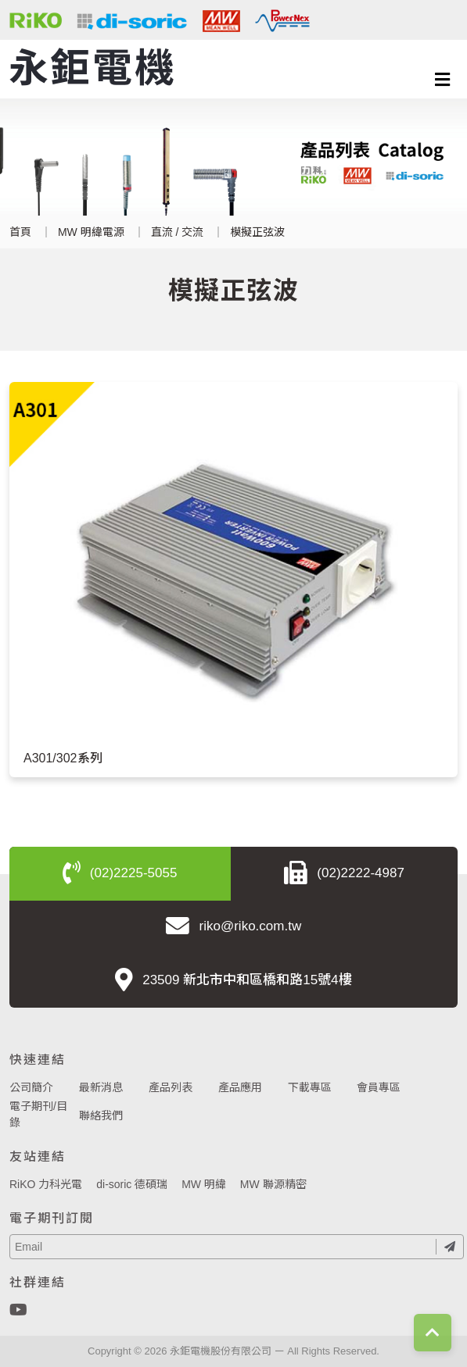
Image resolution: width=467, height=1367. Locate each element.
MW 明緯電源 (91, 232)
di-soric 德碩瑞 (131, 1184)
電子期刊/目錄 (38, 1114)
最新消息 (101, 1087)
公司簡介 (31, 1087)
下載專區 (310, 1087)
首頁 (20, 232)
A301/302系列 (62, 758)
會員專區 (379, 1087)
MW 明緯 (203, 1184)
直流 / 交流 (177, 232)
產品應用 (240, 1087)
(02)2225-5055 (120, 874)
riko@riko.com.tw (233, 927)
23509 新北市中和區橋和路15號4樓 (233, 981)
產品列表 (170, 1087)
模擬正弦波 (257, 232)
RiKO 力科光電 (45, 1184)
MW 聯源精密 (273, 1184)
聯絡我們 (101, 1115)
